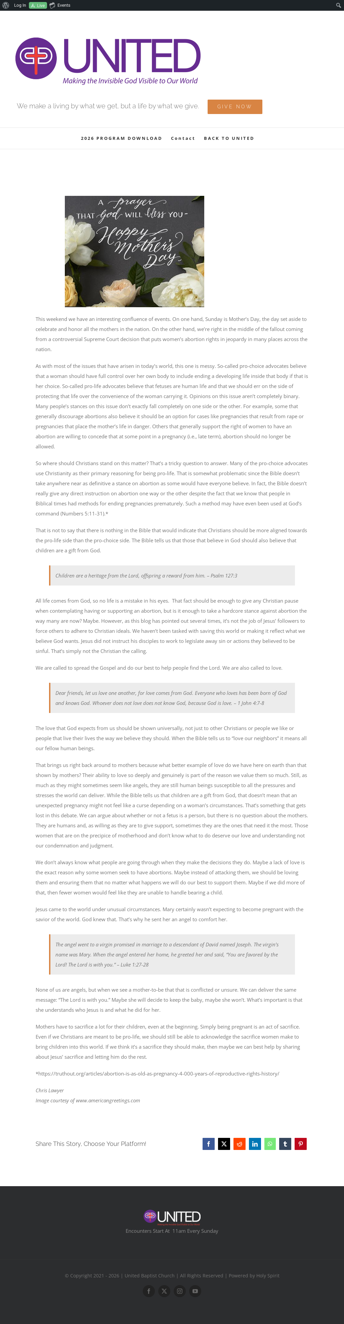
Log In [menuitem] (20, 5)
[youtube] (195, 1291)
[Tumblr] (285, 1144)
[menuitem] (6, 5)
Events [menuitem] (59, 5)
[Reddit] (239, 1144)
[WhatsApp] (270, 1144)
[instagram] (180, 1291)
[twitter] (164, 1291)
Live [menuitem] (41, 5)
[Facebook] (208, 1144)
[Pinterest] (300, 1144)
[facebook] (149, 1291)
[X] (224, 1144)
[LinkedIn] (255, 1144)
